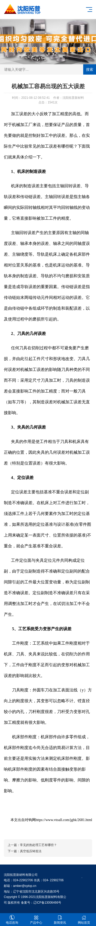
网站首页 (84, 919)
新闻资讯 (60, 919)
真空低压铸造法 (30, 851)
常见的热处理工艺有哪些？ (38, 845)
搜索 (89, 69)
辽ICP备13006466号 (47, 902)
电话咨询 (12, 919)
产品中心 (36, 919)
